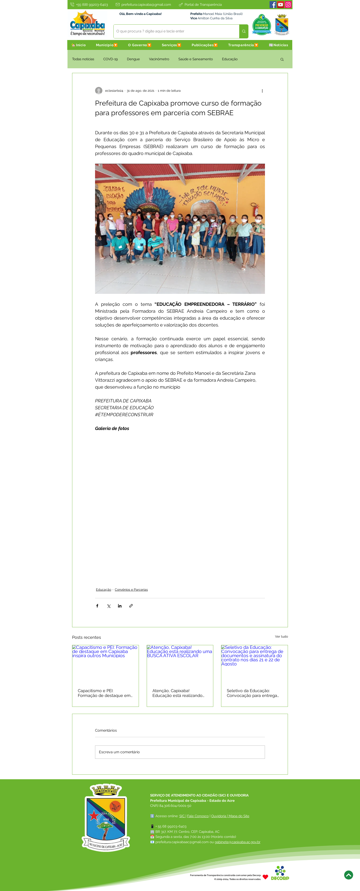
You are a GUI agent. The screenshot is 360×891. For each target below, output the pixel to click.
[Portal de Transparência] (200, 4)
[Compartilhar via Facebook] (97, 606)
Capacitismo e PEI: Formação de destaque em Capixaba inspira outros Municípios (104, 693)
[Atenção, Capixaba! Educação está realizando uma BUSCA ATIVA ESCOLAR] (180, 663)
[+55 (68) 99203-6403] (88, 4)
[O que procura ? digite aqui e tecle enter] (173, 31)
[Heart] (265, 877)
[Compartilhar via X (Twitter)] (108, 606)
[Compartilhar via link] (131, 606)
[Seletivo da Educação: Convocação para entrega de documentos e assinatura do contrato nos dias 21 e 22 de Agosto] (254, 663)
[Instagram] (288, 4)
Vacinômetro (159, 59)
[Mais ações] (262, 90)
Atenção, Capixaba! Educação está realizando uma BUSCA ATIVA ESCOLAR (177, 693)
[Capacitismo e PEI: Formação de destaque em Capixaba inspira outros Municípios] (105, 663)
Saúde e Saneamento (195, 59)
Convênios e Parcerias (131, 589)
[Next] (348, 875)
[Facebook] (273, 4)
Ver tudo (281, 636)
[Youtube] (280, 4)
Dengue (133, 59)
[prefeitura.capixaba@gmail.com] (143, 4)
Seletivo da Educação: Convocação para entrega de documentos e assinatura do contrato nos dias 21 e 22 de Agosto (252, 693)
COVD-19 (110, 59)
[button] (107, 45)
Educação (230, 59)
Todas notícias (83, 59)
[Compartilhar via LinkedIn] (120, 606)
